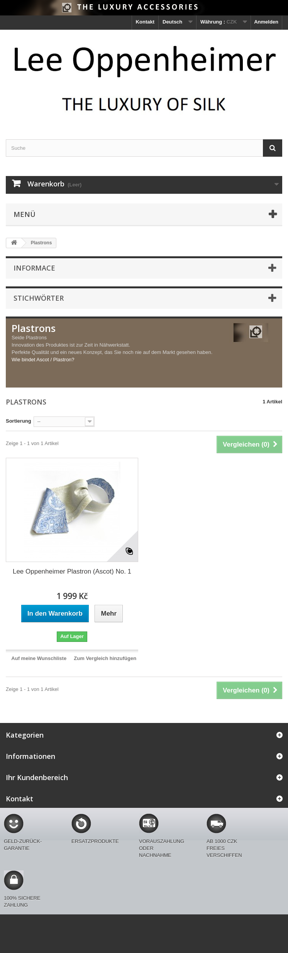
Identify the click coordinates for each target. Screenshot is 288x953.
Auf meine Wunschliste (38, 658)
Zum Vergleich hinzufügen (105, 658)
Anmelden (266, 22)
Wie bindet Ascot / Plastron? (43, 359)
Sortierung (18, 421)
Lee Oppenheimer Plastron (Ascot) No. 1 (72, 571)
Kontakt (145, 22)
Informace (34, 268)
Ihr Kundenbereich (37, 777)
